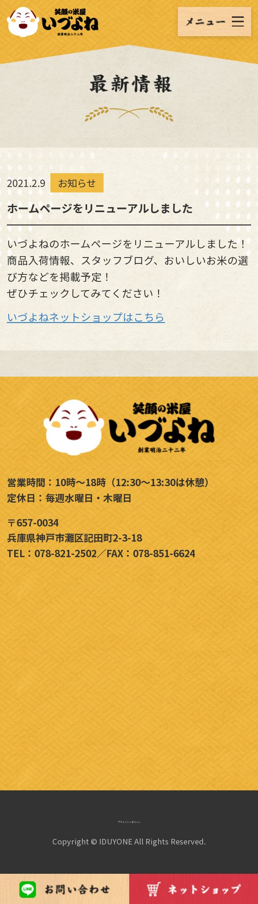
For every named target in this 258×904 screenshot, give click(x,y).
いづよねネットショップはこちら (86, 316)
